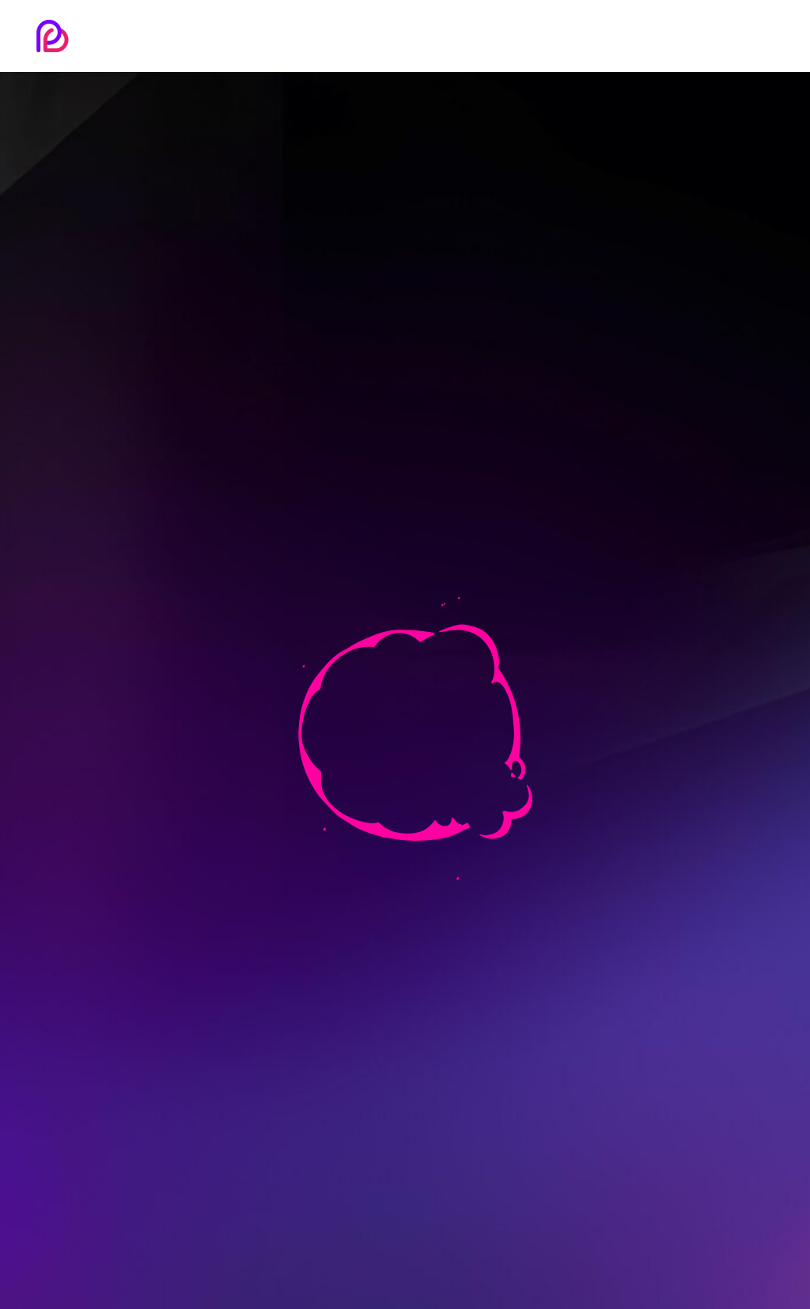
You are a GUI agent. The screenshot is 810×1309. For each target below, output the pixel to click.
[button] (770, 33)
